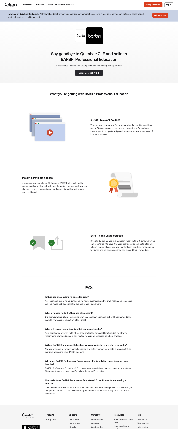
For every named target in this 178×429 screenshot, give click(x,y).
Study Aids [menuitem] (28, 4)
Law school (73, 420)
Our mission (97, 420)
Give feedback (144, 424)
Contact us (142, 420)
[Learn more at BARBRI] (89, 73)
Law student (74, 424)
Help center (142, 427)
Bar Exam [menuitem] (41, 4)
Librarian (72, 427)
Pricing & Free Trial (153, 5)
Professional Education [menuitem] (65, 4)
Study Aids (51, 420)
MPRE (50, 4)
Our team (95, 424)
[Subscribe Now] (160, 15)
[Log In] (168, 4)
